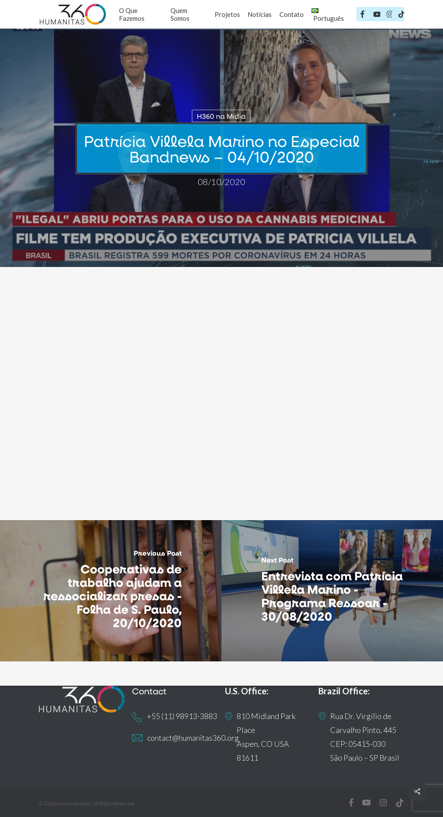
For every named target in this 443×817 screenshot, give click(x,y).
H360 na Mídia (221, 115)
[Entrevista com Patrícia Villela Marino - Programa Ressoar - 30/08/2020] (332, 590)
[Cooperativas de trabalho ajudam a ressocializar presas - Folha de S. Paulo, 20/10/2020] (111, 590)
